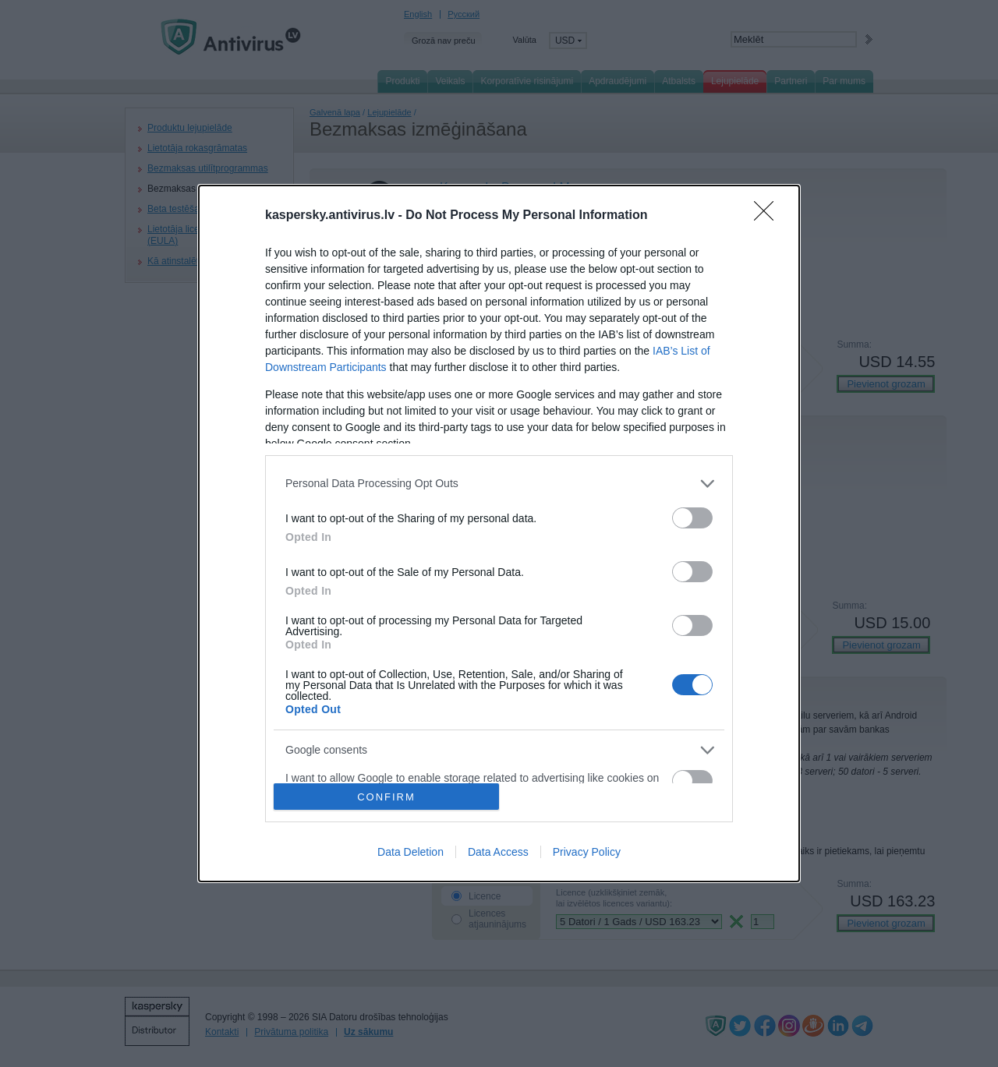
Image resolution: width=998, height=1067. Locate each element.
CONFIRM (386, 797)
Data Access (498, 852)
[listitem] (499, 483)
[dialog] (499, 533)
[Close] (769, 216)
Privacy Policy (587, 852)
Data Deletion (410, 852)
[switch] (692, 517)
